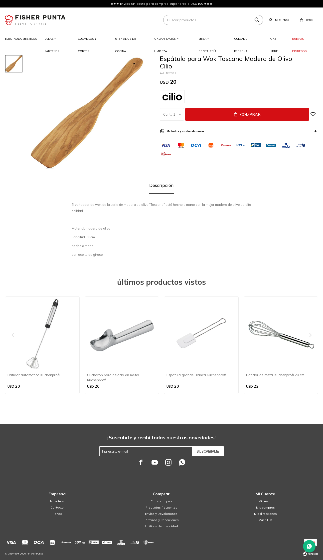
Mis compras (265, 507)
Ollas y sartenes (51, 41)
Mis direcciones (265, 514)
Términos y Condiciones (161, 520)
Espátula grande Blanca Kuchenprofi (196, 375)
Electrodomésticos (21, 38)
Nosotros (57, 501)
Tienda (57, 514)
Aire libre (274, 41)
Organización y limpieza (166, 41)
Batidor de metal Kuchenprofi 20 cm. (275, 375)
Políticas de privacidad (161, 526)
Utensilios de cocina (125, 41)
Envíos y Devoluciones (161, 514)
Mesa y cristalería (207, 41)
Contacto (57, 507)
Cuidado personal (241, 41)
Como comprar (161, 501)
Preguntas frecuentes (161, 507)
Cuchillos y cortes (87, 41)
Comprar (250, 114)
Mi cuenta (266, 501)
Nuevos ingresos (299, 41)
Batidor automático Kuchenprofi (33, 375)
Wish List (265, 520)
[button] (312, 345)
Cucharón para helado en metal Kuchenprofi (113, 377)
